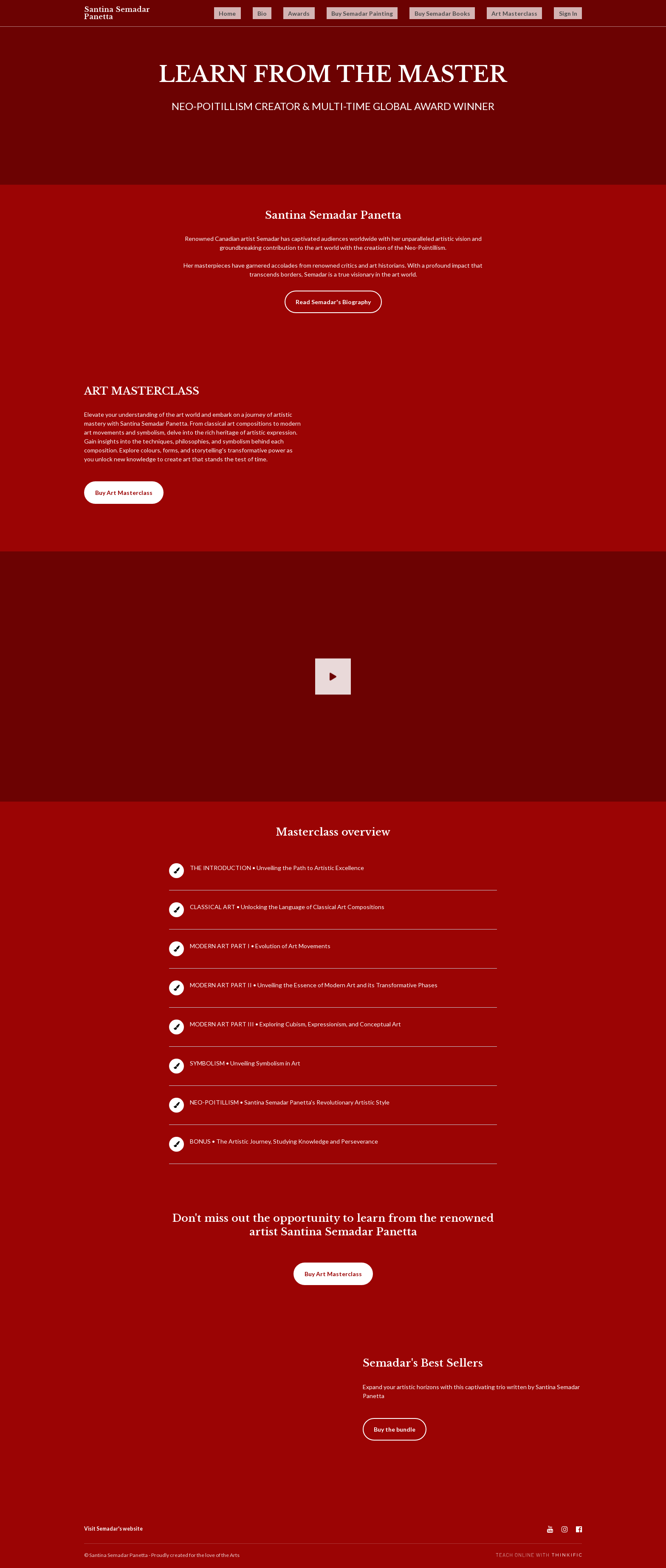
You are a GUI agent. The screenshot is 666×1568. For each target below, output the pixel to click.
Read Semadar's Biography (333, 301)
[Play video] (333, 676)
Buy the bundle (394, 1429)
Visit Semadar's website (113, 1529)
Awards (353, 13)
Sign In (573, 13)
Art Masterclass (530, 13)
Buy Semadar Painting (404, 13)
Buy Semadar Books (471, 13)
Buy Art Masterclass (123, 492)
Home (303, 13)
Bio (327, 13)
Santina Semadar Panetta (119, 13)
